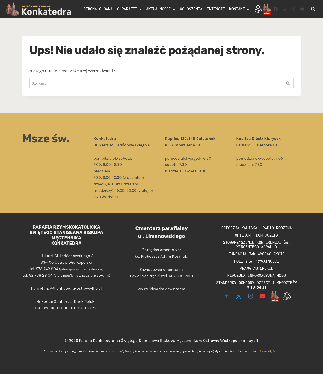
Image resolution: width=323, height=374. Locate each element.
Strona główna (98, 9)
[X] (238, 296)
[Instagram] (293, 9)
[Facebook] (276, 9)
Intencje (216, 9)
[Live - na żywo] (274, 296)
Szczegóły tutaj (269, 351)
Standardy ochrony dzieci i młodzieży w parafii (256, 284)
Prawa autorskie (256, 268)
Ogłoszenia (191, 9)
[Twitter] (285, 9)
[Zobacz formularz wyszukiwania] (313, 8)
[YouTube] (302, 9)
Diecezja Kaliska (239, 228)
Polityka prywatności (256, 261)
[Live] (267, 9)
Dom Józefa (267, 235)
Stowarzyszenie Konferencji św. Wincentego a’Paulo (256, 244)
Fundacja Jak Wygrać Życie (257, 254)
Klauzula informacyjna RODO (256, 275)
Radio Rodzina (277, 228)
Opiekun (243, 235)
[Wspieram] (258, 9)
